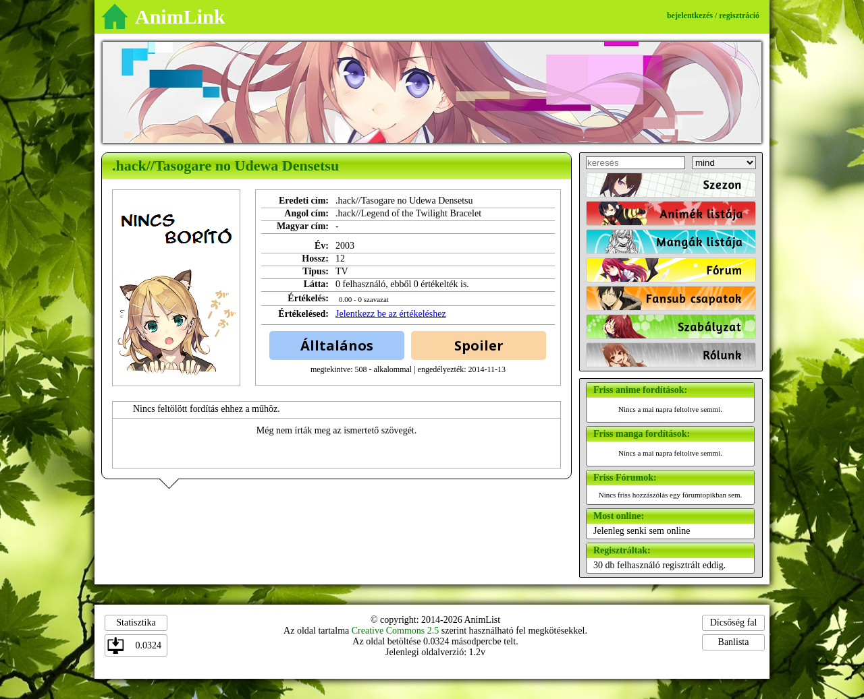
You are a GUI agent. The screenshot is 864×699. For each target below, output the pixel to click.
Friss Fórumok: (625, 478)
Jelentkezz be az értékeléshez (390, 314)
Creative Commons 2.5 (395, 631)
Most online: (618, 516)
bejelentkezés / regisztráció (713, 15)
